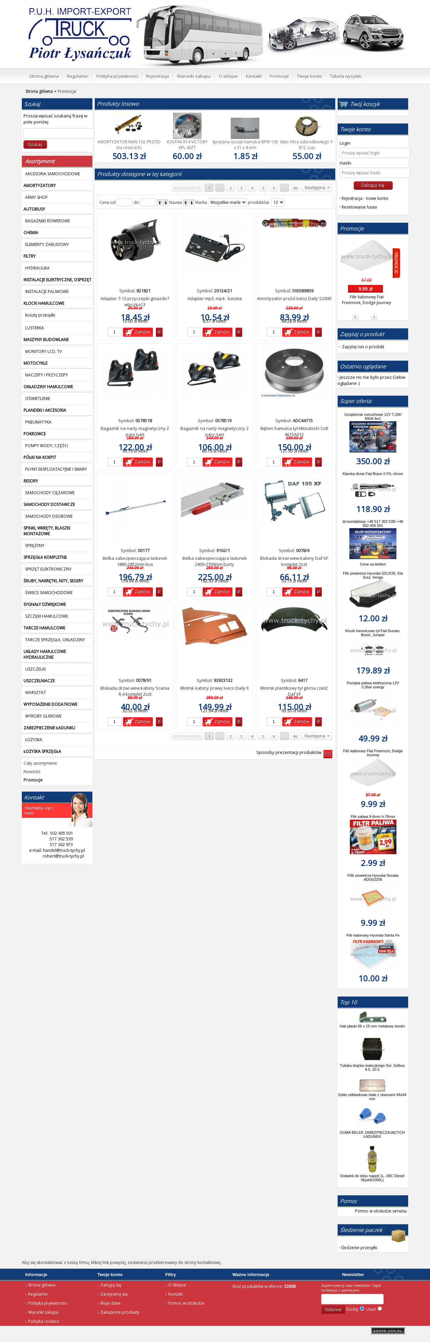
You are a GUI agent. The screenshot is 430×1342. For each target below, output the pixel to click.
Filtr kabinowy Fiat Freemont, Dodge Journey (366, 299)
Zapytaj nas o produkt (363, 347)
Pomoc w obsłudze (186, 1303)
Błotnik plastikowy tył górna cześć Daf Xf (294, 691)
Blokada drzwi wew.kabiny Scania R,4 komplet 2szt (134, 691)
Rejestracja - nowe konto (365, 198)
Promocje (64, 91)
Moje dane (110, 1303)
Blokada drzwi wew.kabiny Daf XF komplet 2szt (294, 561)
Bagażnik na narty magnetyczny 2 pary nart (135, 431)
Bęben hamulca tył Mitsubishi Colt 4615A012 (294, 431)
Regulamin (38, 1294)
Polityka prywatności (47, 1303)
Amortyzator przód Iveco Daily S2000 (294, 298)
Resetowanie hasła (359, 207)
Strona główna (41, 1285)
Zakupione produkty (119, 1312)
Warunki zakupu (43, 1312)
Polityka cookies (43, 1321)
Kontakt (175, 1294)
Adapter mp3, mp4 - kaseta (214, 298)
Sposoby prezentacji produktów (290, 752)
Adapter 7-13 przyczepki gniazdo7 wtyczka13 (134, 301)
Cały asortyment (40, 763)
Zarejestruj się (114, 1294)
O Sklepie (177, 1285)
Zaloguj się (110, 1285)
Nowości (32, 771)
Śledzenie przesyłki (359, 1247)
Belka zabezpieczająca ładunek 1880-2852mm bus (135, 561)
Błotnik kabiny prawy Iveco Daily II (214, 688)
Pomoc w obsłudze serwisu (381, 1211)
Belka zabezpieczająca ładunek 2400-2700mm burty (214, 561)
